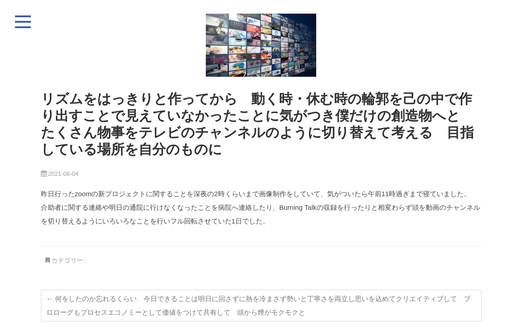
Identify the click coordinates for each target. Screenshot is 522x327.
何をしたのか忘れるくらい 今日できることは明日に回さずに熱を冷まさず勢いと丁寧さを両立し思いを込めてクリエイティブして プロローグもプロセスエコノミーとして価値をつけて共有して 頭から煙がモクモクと (258, 305)
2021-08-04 (60, 173)
